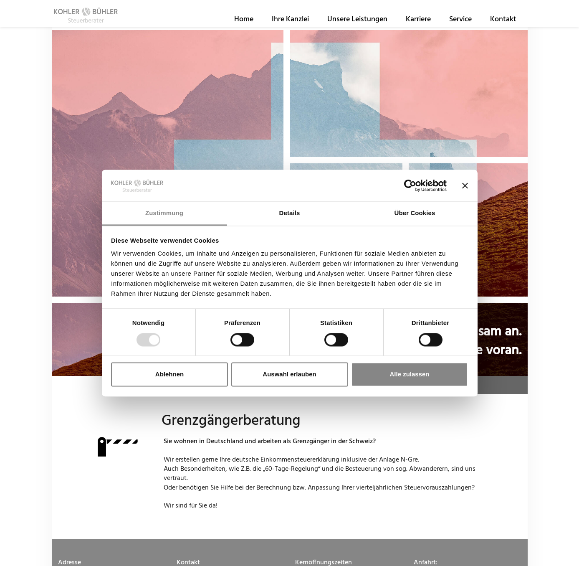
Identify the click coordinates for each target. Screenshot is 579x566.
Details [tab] (289, 213)
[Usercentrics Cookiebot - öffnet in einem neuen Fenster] (410, 185)
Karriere (418, 24)
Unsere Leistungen (357, 24)
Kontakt (503, 24)
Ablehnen (169, 374)
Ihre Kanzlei (290, 24)
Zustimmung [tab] (164, 213)
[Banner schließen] (465, 185)
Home (243, 24)
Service (460, 24)
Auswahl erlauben (289, 374)
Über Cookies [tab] (414, 213)
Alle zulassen (409, 374)
